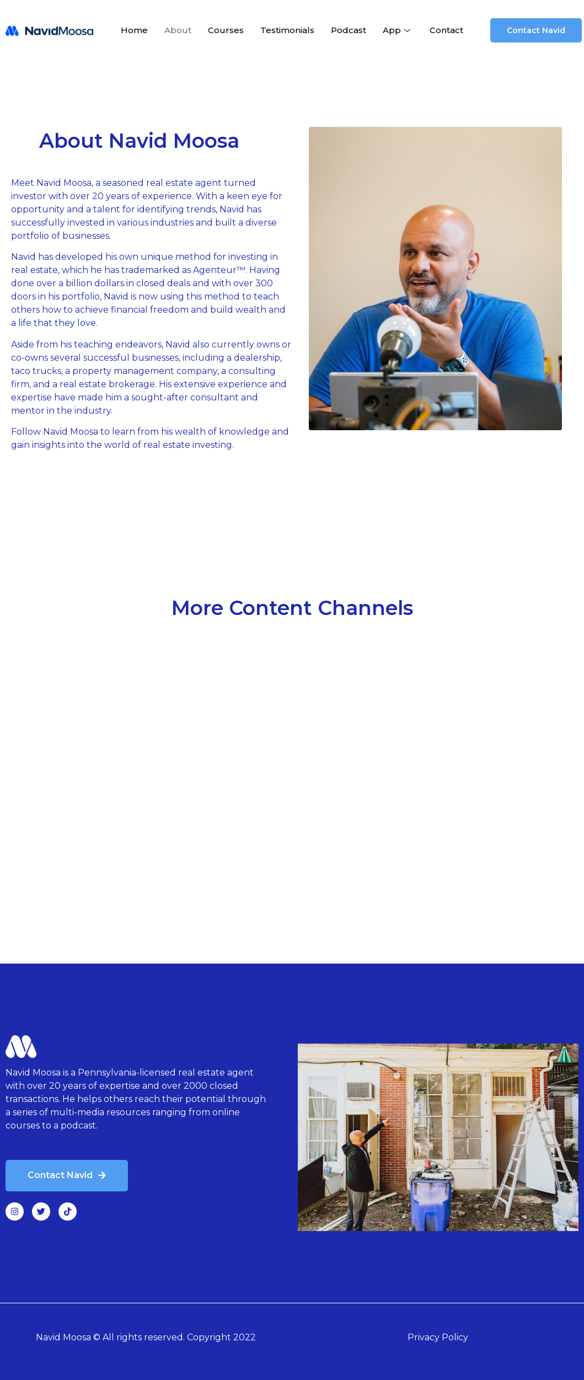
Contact (446, 30)
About (177, 30)
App (398, 30)
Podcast (348, 30)
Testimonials (287, 30)
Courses (226, 30)
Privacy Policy (438, 1337)
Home (134, 30)
